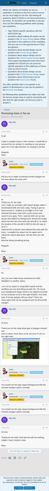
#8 (47, 428)
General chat (11, 90)
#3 (47, 195)
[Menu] (4, 3)
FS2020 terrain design (29, 74)
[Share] (43, 131)
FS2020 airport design (29, 58)
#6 (47, 380)
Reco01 (6, 117)
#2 (47, 172)
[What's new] (40, 3)
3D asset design (27, 39)
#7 (47, 405)
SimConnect (25, 80)
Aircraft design (26, 52)
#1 (47, 132)
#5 (47, 318)
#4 (47, 268)
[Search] (45, 3)
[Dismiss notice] (45, 10)
